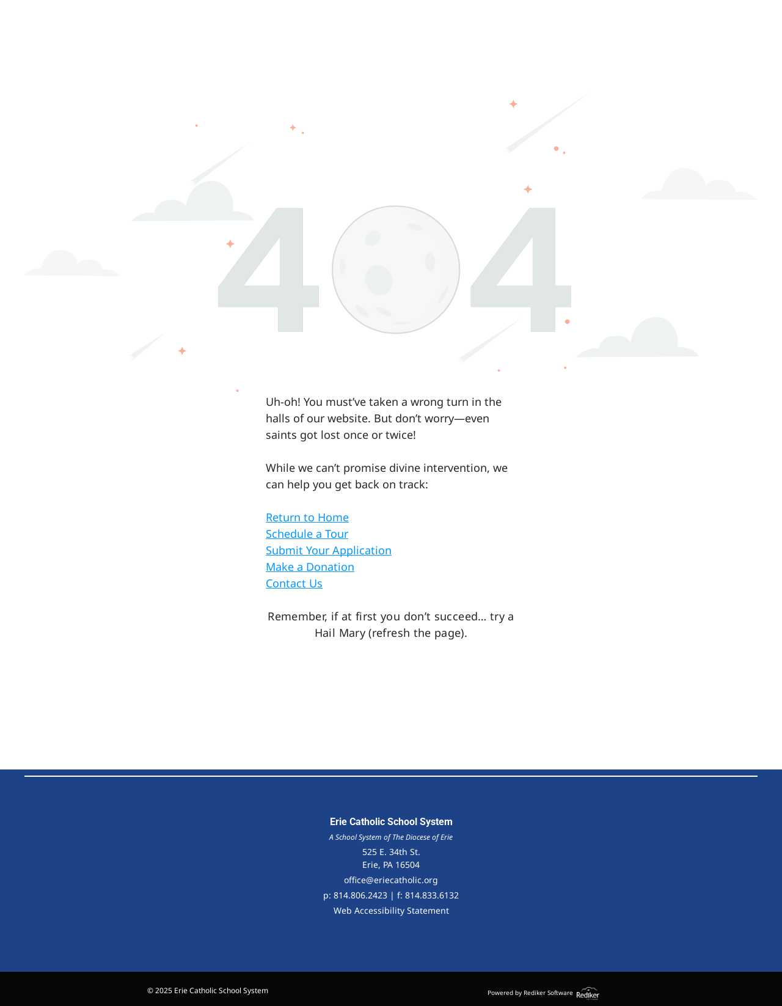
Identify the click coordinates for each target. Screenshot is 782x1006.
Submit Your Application (329, 550)
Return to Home (307, 517)
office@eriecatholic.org (391, 880)
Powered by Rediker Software (530, 992)
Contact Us (294, 583)
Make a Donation (310, 566)
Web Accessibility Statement (391, 910)
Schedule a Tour (307, 533)
